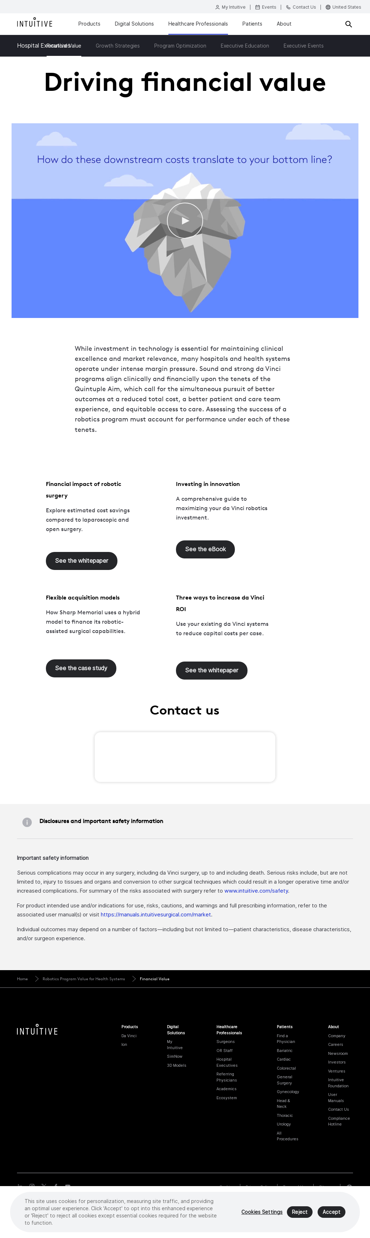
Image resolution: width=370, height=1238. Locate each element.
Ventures (336, 1071)
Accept (331, 1212)
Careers (335, 1044)
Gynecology (288, 1091)
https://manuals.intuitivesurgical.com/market (156, 914)
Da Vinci (129, 1035)
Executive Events (304, 46)
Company (336, 1035)
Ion (124, 1044)
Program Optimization (180, 46)
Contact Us (338, 1109)
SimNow (174, 1056)
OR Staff (224, 1050)
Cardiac (284, 1059)
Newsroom (338, 1053)
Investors (337, 1062)
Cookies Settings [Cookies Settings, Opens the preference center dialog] (262, 1212)
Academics (226, 1088)
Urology (284, 1124)
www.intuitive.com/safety (256, 891)
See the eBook (205, 549)
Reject (299, 1212)
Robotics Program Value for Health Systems (84, 978)
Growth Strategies (118, 46)
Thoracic (285, 1115)
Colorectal (286, 1068)
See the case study (81, 668)
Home (22, 978)
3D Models (176, 1065)
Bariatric (285, 1050)
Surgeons (225, 1041)
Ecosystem (226, 1097)
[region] (185, 1212)
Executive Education (245, 46)
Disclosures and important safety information (101, 821)
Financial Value (154, 978)
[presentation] (160, 759)
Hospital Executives (43, 45)
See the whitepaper (81, 560)
